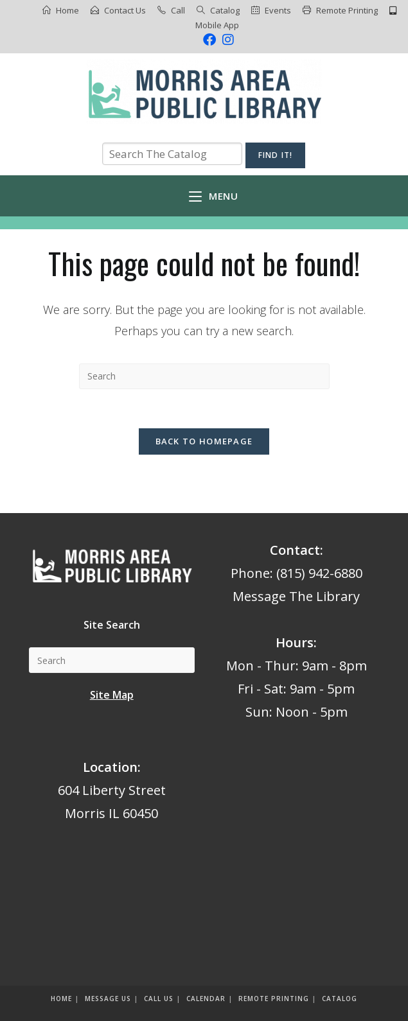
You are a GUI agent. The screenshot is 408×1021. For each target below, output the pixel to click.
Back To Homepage (204, 441)
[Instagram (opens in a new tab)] (226, 39)
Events (278, 10)
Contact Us (125, 10)
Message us (108, 998)
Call (178, 10)
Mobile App (217, 25)
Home (67, 10)
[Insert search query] (204, 376)
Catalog (225, 10)
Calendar (206, 998)
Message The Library (296, 596)
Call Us (158, 998)
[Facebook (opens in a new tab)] (209, 39)
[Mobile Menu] (213, 195)
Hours (295, 642)
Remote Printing (347, 10)
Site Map (112, 695)
